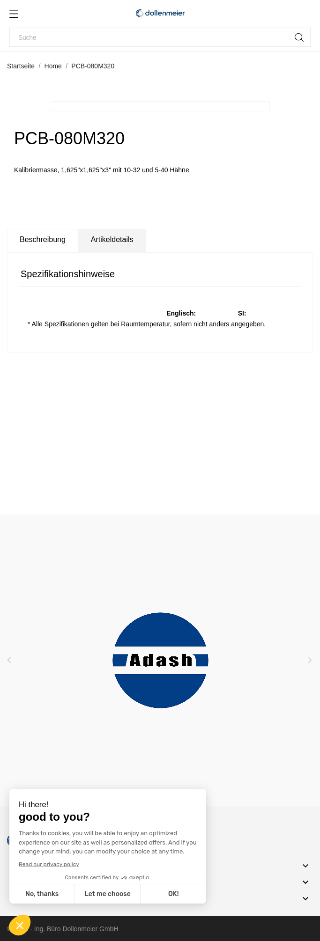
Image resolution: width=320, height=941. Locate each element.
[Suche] (160, 37)
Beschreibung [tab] (43, 239)
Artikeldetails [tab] (112, 239)
